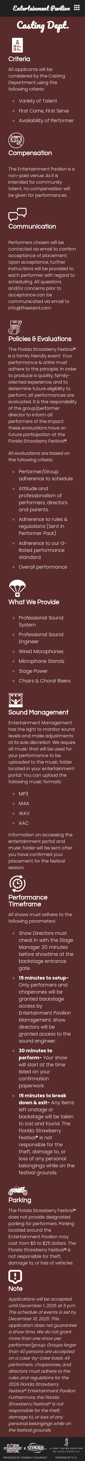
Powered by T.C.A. (66, 1457)
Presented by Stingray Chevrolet (25, 1457)
